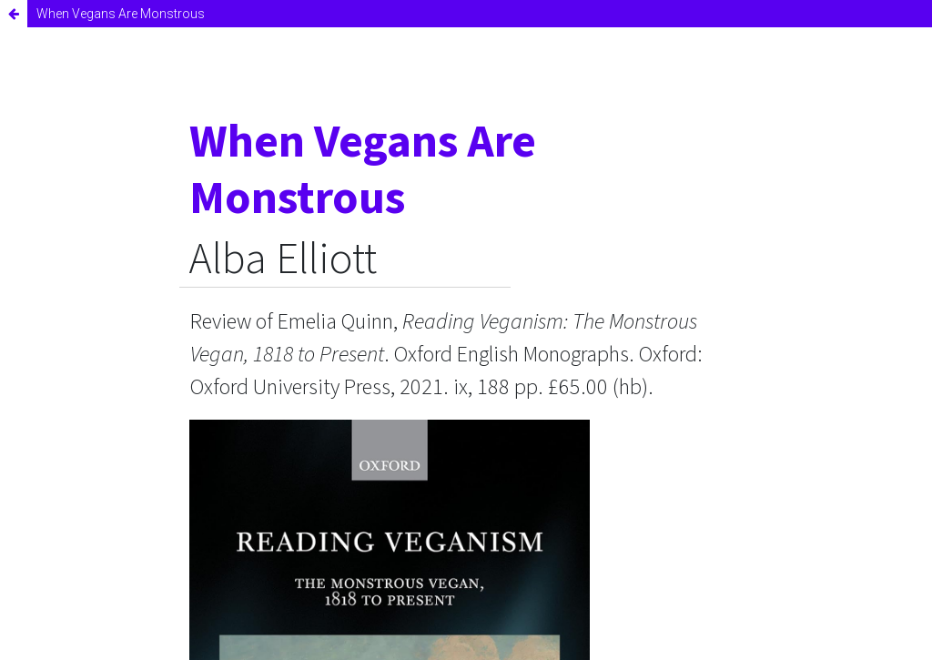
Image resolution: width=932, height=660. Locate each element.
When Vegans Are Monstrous (120, 13)
